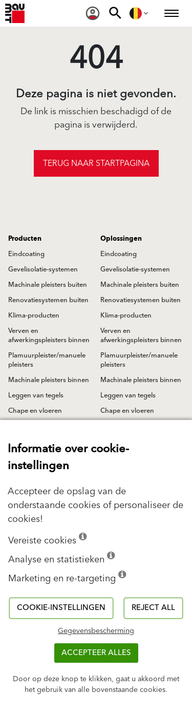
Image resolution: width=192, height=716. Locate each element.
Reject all (153, 608)
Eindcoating (26, 254)
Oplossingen (121, 238)
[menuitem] (92, 13)
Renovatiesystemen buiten (48, 300)
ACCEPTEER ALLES (96, 653)
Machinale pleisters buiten (47, 284)
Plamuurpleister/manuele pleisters (47, 360)
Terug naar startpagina (96, 163)
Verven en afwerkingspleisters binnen (49, 335)
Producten (24, 238)
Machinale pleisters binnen (48, 380)
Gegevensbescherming (96, 631)
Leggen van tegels (35, 395)
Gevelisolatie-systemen (43, 269)
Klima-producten (33, 315)
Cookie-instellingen (61, 608)
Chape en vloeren (35, 410)
